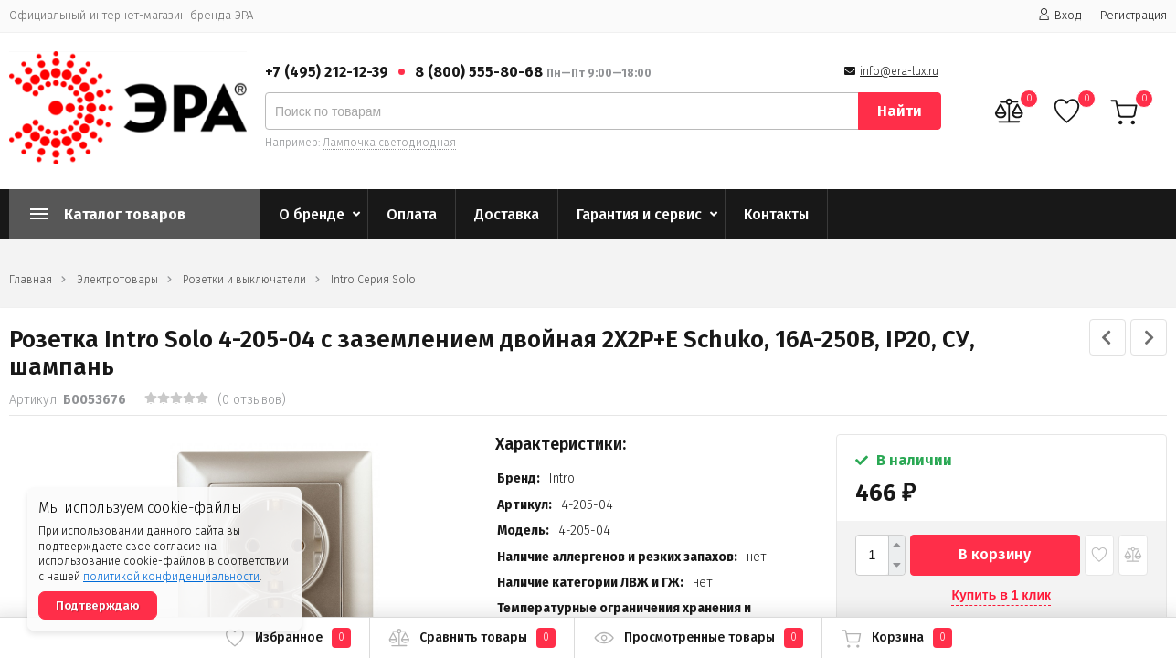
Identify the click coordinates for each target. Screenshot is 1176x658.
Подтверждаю (98, 605)
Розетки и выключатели (244, 279)
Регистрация (1133, 15)
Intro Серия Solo (373, 279)
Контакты (776, 214)
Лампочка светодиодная (389, 142)
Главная (30, 279)
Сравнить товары (472, 638)
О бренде (311, 214)
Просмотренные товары (698, 638)
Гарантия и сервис (639, 214)
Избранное (287, 638)
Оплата (412, 214)
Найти (899, 111)
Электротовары (117, 279)
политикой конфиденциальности (171, 576)
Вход (1060, 15)
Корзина (896, 638)
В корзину (995, 554)
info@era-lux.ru (899, 71)
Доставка (506, 214)
